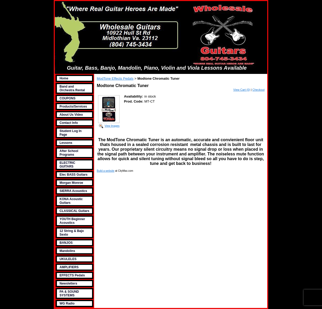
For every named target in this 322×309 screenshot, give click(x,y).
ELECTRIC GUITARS (67, 164)
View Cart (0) (241, 89)
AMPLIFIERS (69, 267)
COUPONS (68, 98)
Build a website (105, 170)
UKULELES (68, 259)
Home (64, 78)
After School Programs (69, 152)
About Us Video (71, 114)
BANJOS (66, 243)
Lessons (66, 143)
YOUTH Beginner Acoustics (72, 221)
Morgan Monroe (71, 183)
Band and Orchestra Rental (72, 88)
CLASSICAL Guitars (74, 211)
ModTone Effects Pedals (115, 78)
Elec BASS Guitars (74, 174)
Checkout (259, 89)
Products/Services (73, 106)
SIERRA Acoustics (73, 191)
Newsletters (68, 283)
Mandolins (67, 251)
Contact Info (69, 123)
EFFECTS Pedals (72, 275)
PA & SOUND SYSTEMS (69, 293)
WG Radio (67, 303)
